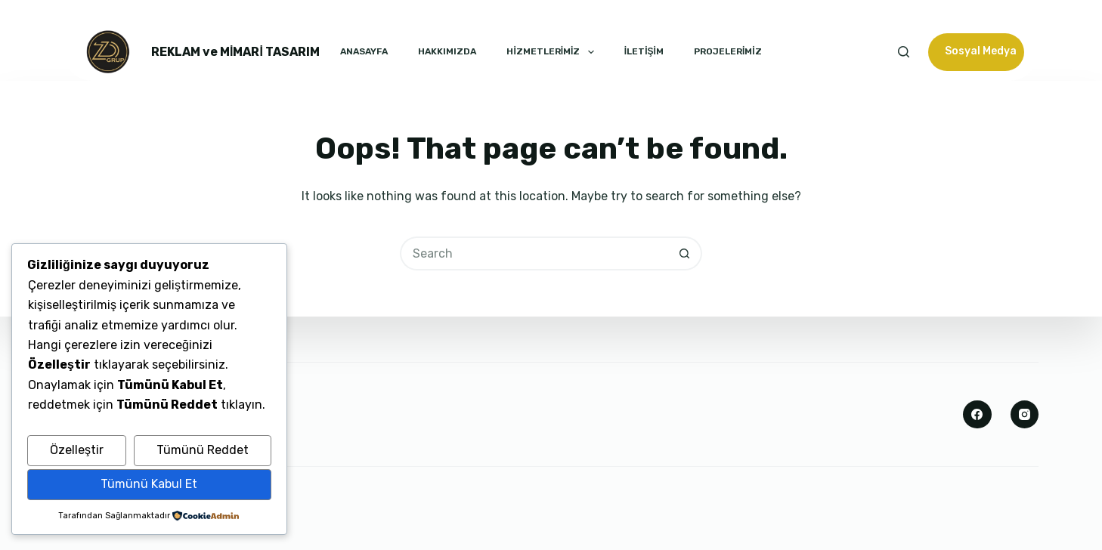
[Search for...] (534, 253)
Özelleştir (77, 450)
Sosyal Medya (981, 51)
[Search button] (685, 253)
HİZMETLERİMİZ (549, 52)
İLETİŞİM (644, 51)
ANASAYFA (364, 51)
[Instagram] (1025, 414)
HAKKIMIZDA (447, 51)
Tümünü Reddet (202, 450)
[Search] (903, 51)
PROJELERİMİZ (728, 51)
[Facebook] (977, 414)
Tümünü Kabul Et (149, 484)
